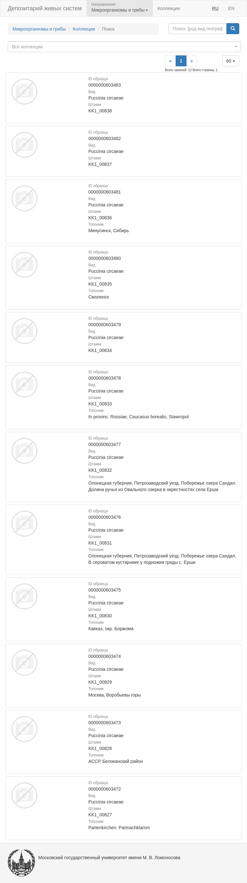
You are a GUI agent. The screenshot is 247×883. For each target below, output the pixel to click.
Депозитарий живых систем (45, 8)
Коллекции (169, 8)
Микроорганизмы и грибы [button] (119, 10)
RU (215, 8)
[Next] (191, 60)
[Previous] (170, 60)
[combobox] (124, 46)
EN (231, 8)
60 (230, 60)
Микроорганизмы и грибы (39, 29)
